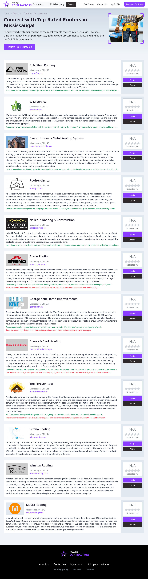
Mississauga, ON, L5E (39, 185)
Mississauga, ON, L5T (39, 70)
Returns (77, 569)
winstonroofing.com (39, 473)
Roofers (17, 13)
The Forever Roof (41, 384)
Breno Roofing (40, 256)
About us (44, 564)
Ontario (28, 13)
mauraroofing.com (34, 512)
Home (7, 13)
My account (76, 564)
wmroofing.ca (36, 109)
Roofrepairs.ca (40, 180)
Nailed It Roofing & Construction (52, 220)
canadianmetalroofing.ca (41, 146)
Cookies (90, 569)
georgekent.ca (36, 306)
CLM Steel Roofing (42, 65)
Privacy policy (61, 569)
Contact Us (102, 4)
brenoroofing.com (38, 264)
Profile (132, 80)
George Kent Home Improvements (53, 299)
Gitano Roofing (40, 429)
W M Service (38, 102)
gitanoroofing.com (38, 437)
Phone (132, 85)
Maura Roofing (36, 505)
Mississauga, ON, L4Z (39, 143)
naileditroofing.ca (38, 228)
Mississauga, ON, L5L (39, 106)
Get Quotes (89, 4)
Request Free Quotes (19, 47)
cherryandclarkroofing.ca (41, 349)
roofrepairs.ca (36, 188)
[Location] (57, 4)
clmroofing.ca (36, 73)
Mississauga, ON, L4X (39, 434)
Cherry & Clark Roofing (45, 341)
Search (71, 4)
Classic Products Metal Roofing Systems (57, 138)
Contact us (60, 564)
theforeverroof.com (38, 391)
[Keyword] (40, 4)
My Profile (115, 4)
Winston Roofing (41, 465)
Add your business (98, 564)
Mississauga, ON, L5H (39, 261)
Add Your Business (134, 4)
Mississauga (40, 13)
